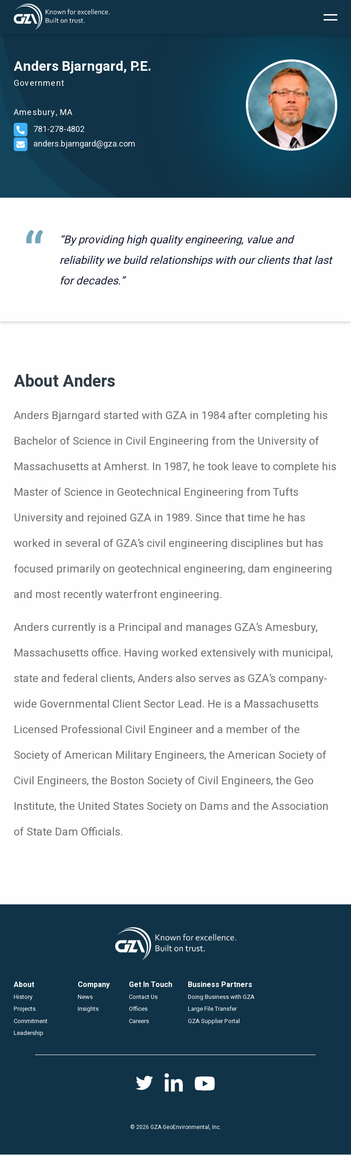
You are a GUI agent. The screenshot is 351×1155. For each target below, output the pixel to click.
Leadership (28, 1033)
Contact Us (143, 996)
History (23, 996)
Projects (25, 1008)
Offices (138, 1008)
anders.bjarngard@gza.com (84, 144)
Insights (88, 1008)
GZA (62, 17)
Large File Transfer (212, 1008)
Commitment (31, 1021)
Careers (139, 1021)
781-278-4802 (59, 129)
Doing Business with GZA (221, 996)
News (85, 996)
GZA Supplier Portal (214, 1021)
